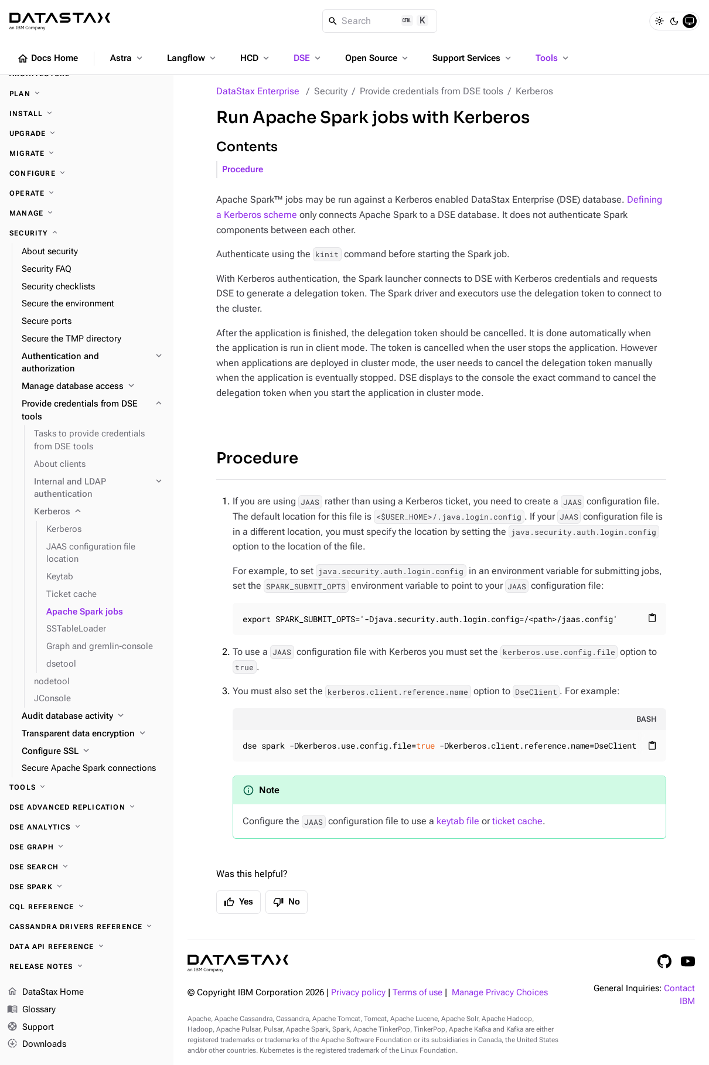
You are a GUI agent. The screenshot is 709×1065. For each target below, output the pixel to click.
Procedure (242, 170)
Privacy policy (358, 993)
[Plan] (87, 94)
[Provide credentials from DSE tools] (93, 410)
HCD (255, 58)
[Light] (659, 21)
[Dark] (674, 21)
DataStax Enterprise (257, 91)
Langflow (192, 58)
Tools (553, 58)
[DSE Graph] (87, 847)
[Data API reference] (87, 947)
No (286, 902)
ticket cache (517, 821)
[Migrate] (87, 153)
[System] (690, 21)
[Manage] (87, 213)
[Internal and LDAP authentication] (99, 488)
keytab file (458, 821)
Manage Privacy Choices (500, 993)
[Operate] (87, 193)
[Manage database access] (93, 386)
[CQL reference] (87, 907)
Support (30, 1027)
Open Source (377, 58)
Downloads (36, 1044)
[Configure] (87, 173)
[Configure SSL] (93, 751)
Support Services (472, 58)
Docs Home (47, 58)
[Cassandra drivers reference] (87, 927)
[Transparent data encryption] (93, 734)
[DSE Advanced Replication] (87, 807)
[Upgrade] (87, 134)
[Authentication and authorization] (93, 363)
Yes (238, 902)
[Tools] (87, 787)
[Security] (87, 233)
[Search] (380, 21)
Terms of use (417, 993)
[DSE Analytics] (87, 827)
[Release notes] (87, 967)
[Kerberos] (99, 512)
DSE (308, 58)
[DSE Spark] (87, 887)
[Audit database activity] (93, 716)
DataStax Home (45, 992)
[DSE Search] (87, 867)
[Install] (87, 114)
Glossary (31, 1009)
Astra (127, 58)
